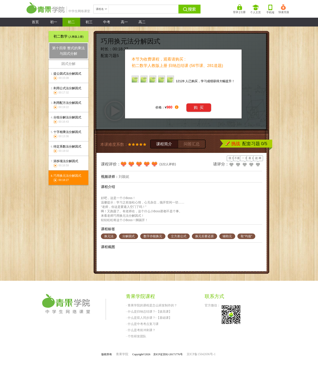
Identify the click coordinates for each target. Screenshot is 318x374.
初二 (71, 22)
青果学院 (122, 354)
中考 (106, 22)
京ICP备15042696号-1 (201, 354)
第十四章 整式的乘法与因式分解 (68, 50)
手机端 (270, 9)
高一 (124, 22)
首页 (35, 22)
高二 (142, 22)
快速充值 (283, 9)
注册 (243, 12)
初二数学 (68, 36)
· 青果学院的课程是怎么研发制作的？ (151, 305)
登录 (235, 12)
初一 (53, 22)
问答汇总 (192, 144)
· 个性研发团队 (136, 336)
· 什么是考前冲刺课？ (140, 330)
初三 (89, 22)
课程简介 (164, 144)
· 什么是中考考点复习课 (142, 324)
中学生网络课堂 (58, 11)
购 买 (199, 107)
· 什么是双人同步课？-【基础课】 (149, 317)
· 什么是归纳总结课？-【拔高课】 (149, 311)
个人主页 (255, 9)
